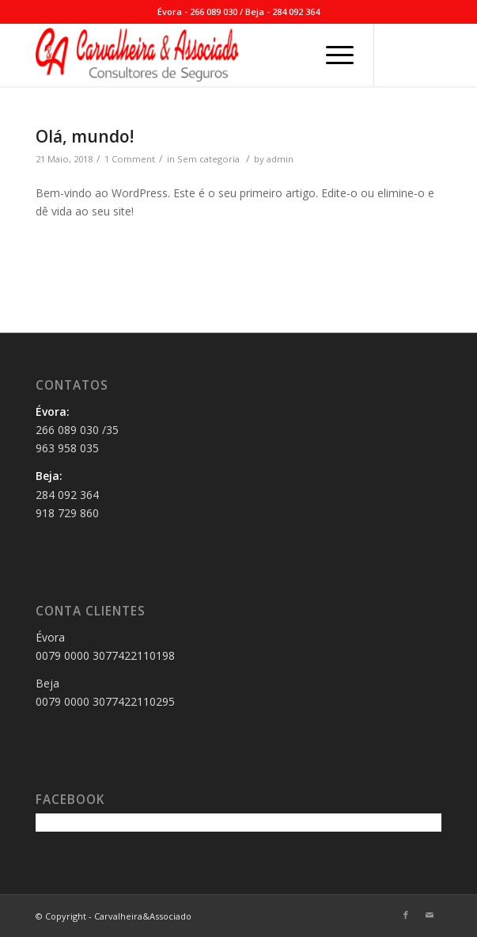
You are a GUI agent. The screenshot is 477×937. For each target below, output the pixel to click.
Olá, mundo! (85, 136)
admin (280, 159)
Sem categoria (208, 159)
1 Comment (129, 159)
